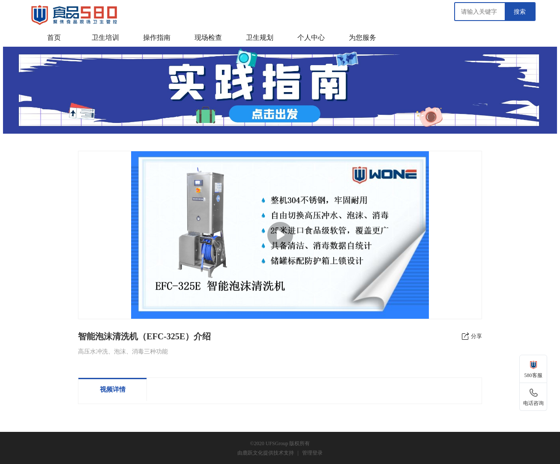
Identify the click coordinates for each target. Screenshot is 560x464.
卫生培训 (105, 37)
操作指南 (157, 37)
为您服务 (362, 37)
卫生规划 (259, 37)
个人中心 (311, 37)
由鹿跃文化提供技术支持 (265, 453)
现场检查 (208, 37)
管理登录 (312, 453)
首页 (54, 37)
